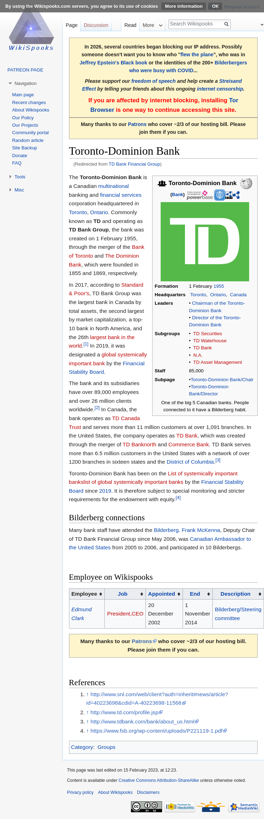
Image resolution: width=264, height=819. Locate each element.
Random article (28, 140)
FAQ (16, 163)
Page (72, 25)
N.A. (197, 355)
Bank (177, 194)
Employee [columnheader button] (84, 594)
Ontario (218, 294)
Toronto (198, 294)
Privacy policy (80, 792)
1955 (218, 286)
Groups (106, 747)
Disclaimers (148, 792)
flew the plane (196, 54)
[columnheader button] (125, 594)
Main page (23, 94)
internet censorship (220, 89)
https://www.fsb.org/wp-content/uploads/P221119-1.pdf (157, 731)
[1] (86, 343)
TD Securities (207, 333)
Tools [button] (20, 176)
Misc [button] (19, 190)
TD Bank (202, 347)
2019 (105, 491)
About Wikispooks (30, 110)
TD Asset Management (217, 362)
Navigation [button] (25, 83)
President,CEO (125, 614)
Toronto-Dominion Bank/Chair (222, 379)
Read (130, 25)
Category (82, 747)
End (195, 594)
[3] (218, 460)
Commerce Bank (188, 444)
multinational (113, 186)
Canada (238, 294)
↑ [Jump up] (87, 694)
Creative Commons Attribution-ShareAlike (159, 780)
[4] (178, 497)
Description (235, 594)
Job (122, 594)
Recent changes (29, 102)
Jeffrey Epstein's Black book (113, 62)
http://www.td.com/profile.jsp (125, 712)
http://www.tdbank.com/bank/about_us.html (142, 721)
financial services (121, 195)
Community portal (30, 132)
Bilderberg (166, 530)
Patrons (137, 124)
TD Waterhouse (209, 340)
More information (183, 6)
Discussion (96, 25)
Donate (19, 155)
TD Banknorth (139, 444)
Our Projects (25, 125)
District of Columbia (190, 462)
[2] (96, 407)
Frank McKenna (201, 530)
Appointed (161, 594)
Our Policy (23, 117)
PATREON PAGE (25, 70)
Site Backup (24, 147)
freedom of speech (153, 81)
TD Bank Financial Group (134, 164)
